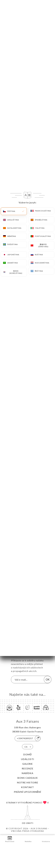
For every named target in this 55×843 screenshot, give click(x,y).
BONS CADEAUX (27, 777)
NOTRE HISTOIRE (27, 782)
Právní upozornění (27, 791)
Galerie (27, 763)
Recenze (27, 768)
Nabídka (27, 773)
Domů (27, 754)
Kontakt (27, 787)
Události (27, 759)
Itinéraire (46, 838)
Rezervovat (9, 838)
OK (48, 679)
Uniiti (29, 823)
